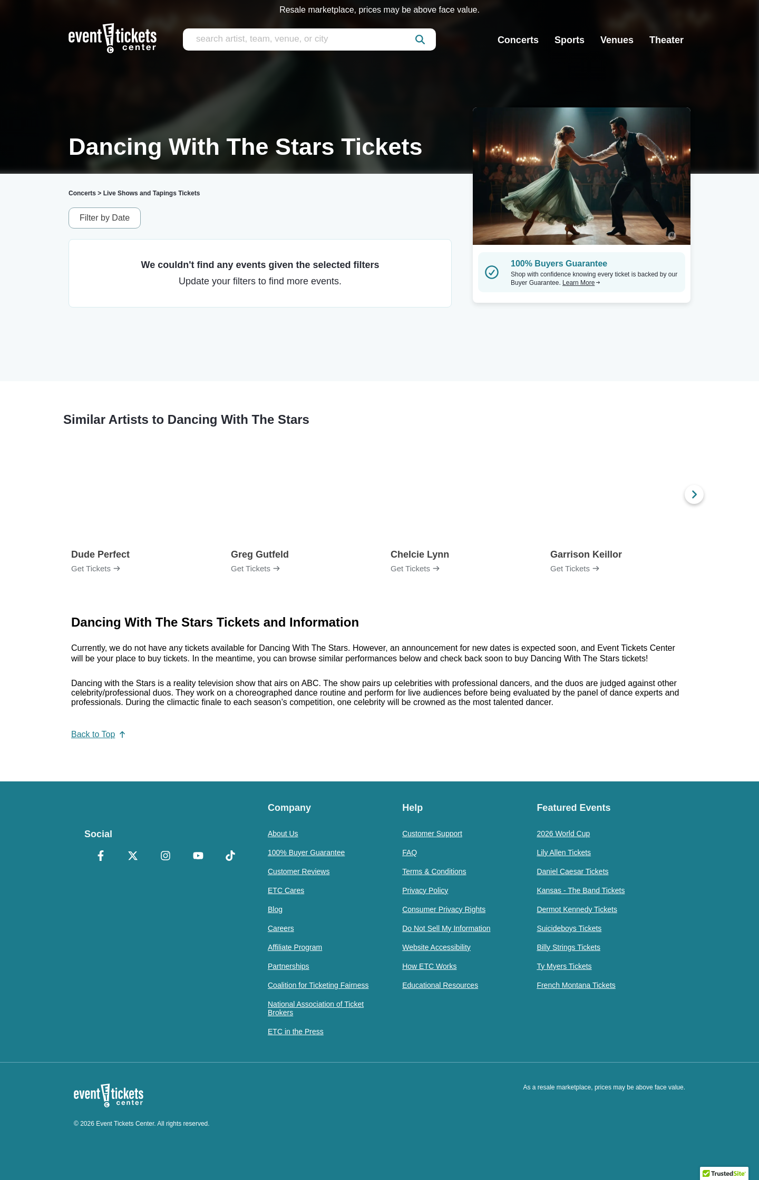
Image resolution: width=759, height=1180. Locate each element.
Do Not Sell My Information (446, 928)
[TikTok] (230, 856)
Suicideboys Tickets (569, 928)
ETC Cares (286, 890)
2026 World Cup (563, 833)
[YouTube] (198, 856)
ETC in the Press (296, 1031)
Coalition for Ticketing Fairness (318, 985)
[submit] (420, 39)
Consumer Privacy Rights (443, 909)
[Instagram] (165, 856)
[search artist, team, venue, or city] (309, 39)
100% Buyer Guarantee (306, 852)
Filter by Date (105, 217)
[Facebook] (100, 856)
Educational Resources (440, 985)
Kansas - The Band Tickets (581, 890)
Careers (281, 928)
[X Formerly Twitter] (133, 856)
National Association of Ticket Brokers (316, 1008)
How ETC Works (429, 966)
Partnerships (288, 966)
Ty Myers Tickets (564, 966)
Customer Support (432, 833)
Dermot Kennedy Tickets (577, 909)
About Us (283, 833)
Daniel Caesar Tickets (572, 871)
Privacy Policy (425, 890)
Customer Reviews (298, 871)
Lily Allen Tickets (564, 852)
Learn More (581, 282)
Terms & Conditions (434, 871)
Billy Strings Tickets (568, 947)
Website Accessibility (436, 947)
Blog (275, 909)
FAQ (409, 852)
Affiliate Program (295, 947)
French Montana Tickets (576, 985)
